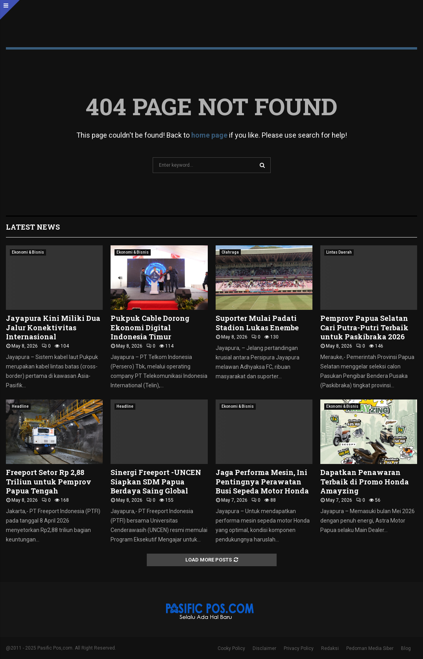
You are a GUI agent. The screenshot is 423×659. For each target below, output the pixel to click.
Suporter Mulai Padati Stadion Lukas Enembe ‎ (258, 322)
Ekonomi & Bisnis (28, 252)
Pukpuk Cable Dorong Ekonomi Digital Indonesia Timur (150, 327)
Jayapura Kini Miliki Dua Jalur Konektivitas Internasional (53, 327)
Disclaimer (264, 648)
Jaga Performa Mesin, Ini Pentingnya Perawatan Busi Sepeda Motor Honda (262, 481)
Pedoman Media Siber (369, 648)
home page (209, 135)
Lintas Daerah (339, 252)
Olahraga (230, 252)
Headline (20, 406)
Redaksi (330, 648)
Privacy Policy (299, 648)
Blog (406, 648)
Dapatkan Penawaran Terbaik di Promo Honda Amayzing (364, 481)
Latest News (33, 227)
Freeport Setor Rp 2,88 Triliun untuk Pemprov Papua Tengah (48, 481)
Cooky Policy (231, 648)
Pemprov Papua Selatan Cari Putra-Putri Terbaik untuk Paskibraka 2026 (364, 327)
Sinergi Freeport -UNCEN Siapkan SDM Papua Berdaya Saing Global (156, 481)
